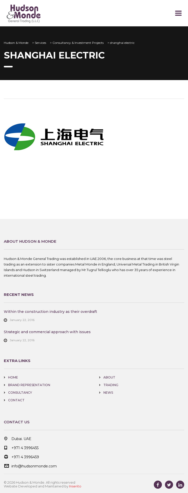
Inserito (75, 486)
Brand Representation (29, 385)
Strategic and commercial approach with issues (47, 332)
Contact (16, 400)
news (108, 392)
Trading (110, 385)
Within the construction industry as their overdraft (50, 311)
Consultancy (20, 392)
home (13, 377)
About (109, 377)
